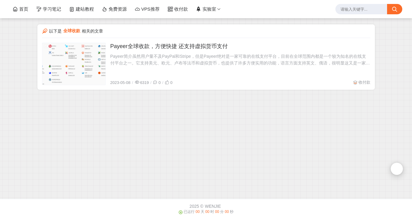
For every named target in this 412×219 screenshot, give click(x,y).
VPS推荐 (147, 9)
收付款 (178, 9)
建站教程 (81, 9)
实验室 (206, 9)
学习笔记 (48, 9)
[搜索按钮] (394, 9)
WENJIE (213, 206)
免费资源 (114, 9)
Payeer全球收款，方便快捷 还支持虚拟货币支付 (169, 46)
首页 (20, 9)
